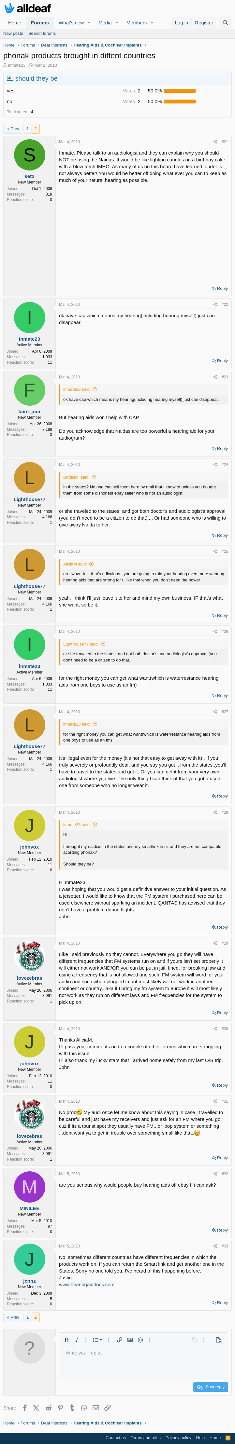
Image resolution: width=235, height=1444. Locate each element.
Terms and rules (146, 1437)
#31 (225, 1101)
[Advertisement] (143, 232)
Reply (222, 288)
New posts (13, 33)
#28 (225, 812)
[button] (89, 23)
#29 (225, 943)
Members (136, 22)
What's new (71, 22)
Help (200, 1437)
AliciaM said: (75, 564)
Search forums (42, 33)
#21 (225, 142)
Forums (40, 22)
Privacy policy (178, 1437)
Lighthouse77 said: (81, 644)
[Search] (225, 23)
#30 (225, 1029)
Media (105, 22)
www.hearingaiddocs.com (86, 1284)
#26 (225, 631)
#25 (225, 551)
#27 (225, 712)
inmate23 (16, 65)
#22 (225, 304)
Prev (14, 128)
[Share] (215, 142)
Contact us (116, 1437)
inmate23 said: (77, 389)
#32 (225, 1174)
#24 (225, 464)
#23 (225, 377)
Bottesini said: (76, 477)
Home (14, 22)
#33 (225, 1246)
